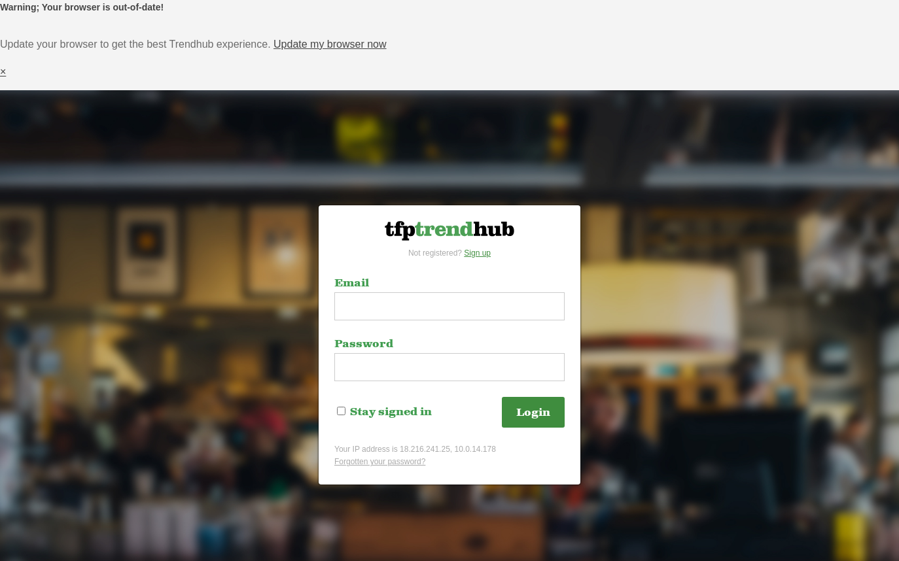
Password (363, 343)
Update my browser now (330, 44)
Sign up (477, 253)
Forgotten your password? (379, 461)
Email (351, 283)
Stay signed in (384, 411)
